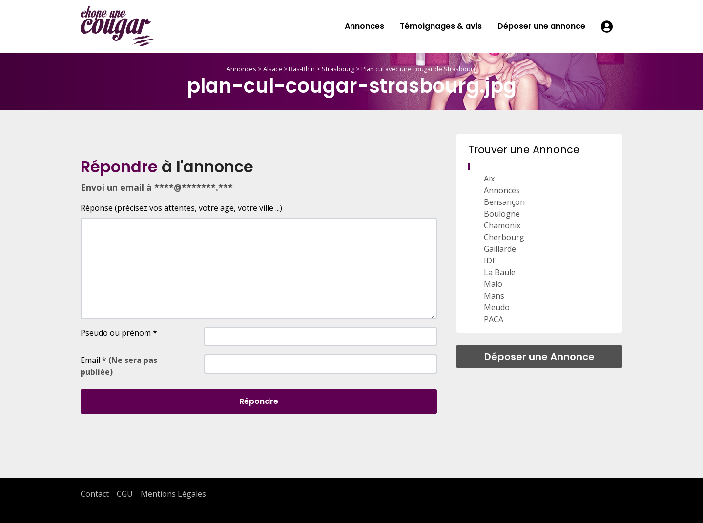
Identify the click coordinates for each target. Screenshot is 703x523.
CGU (125, 493)
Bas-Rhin (302, 68)
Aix (489, 178)
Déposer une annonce (541, 26)
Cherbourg (504, 237)
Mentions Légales (173, 493)
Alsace (272, 68)
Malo (493, 284)
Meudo (497, 307)
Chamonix (502, 225)
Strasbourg (338, 68)
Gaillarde (500, 248)
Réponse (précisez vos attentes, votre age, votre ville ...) (181, 207)
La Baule (500, 272)
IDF (490, 260)
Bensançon (504, 202)
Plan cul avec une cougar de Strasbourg (418, 68)
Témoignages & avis (441, 26)
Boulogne (502, 213)
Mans (494, 295)
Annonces (364, 26)
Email (119, 366)
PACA (493, 319)
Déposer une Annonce (539, 356)
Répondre (258, 401)
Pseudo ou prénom (119, 332)
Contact (95, 493)
